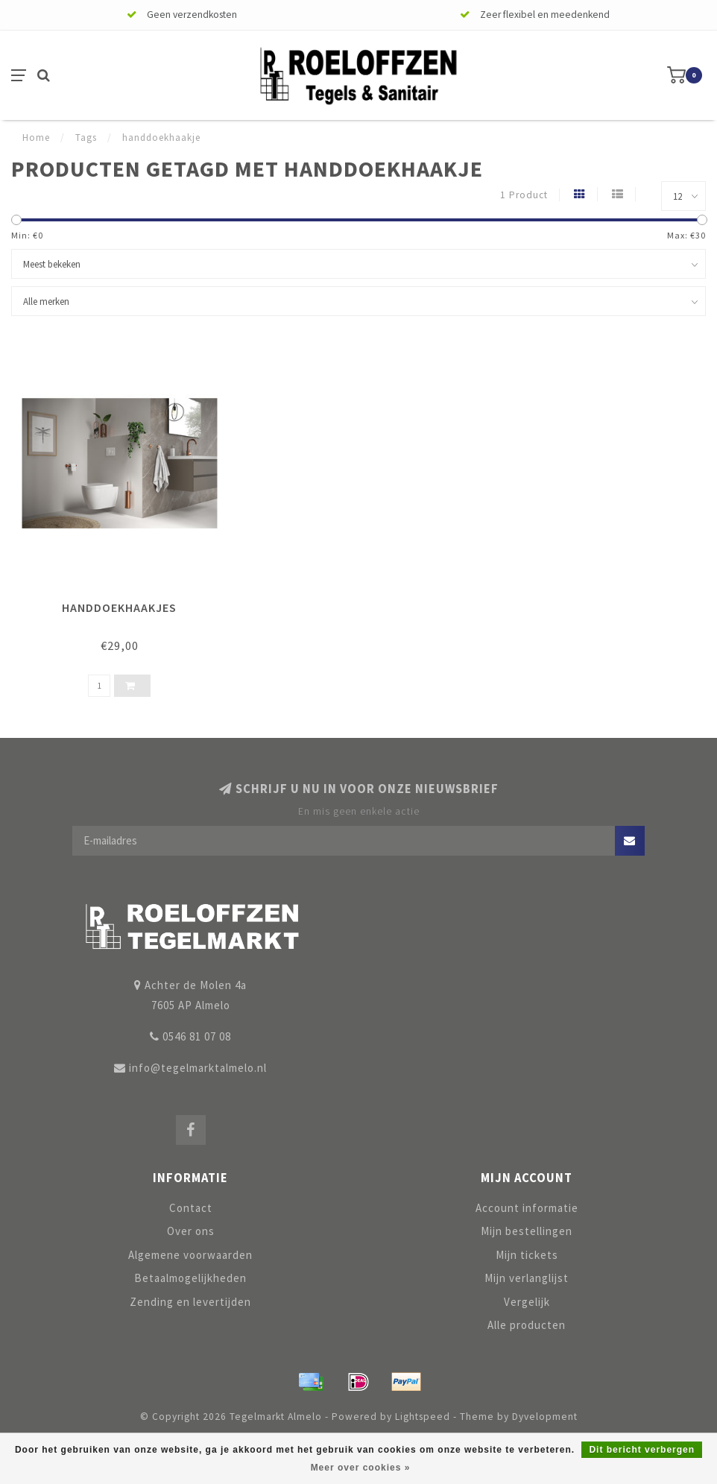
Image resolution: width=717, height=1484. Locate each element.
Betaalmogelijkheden (190, 1278)
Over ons (191, 1231)
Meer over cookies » (361, 1467)
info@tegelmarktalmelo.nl (198, 1068)
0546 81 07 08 (196, 1036)
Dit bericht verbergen (642, 1449)
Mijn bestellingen (526, 1231)
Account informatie (527, 1208)
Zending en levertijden (190, 1302)
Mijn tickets (527, 1255)
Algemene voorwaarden (190, 1255)
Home (36, 137)
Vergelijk (527, 1302)
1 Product (524, 195)
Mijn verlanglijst (526, 1278)
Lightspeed (422, 1416)
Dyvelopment (545, 1416)
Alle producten (526, 1325)
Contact (190, 1208)
